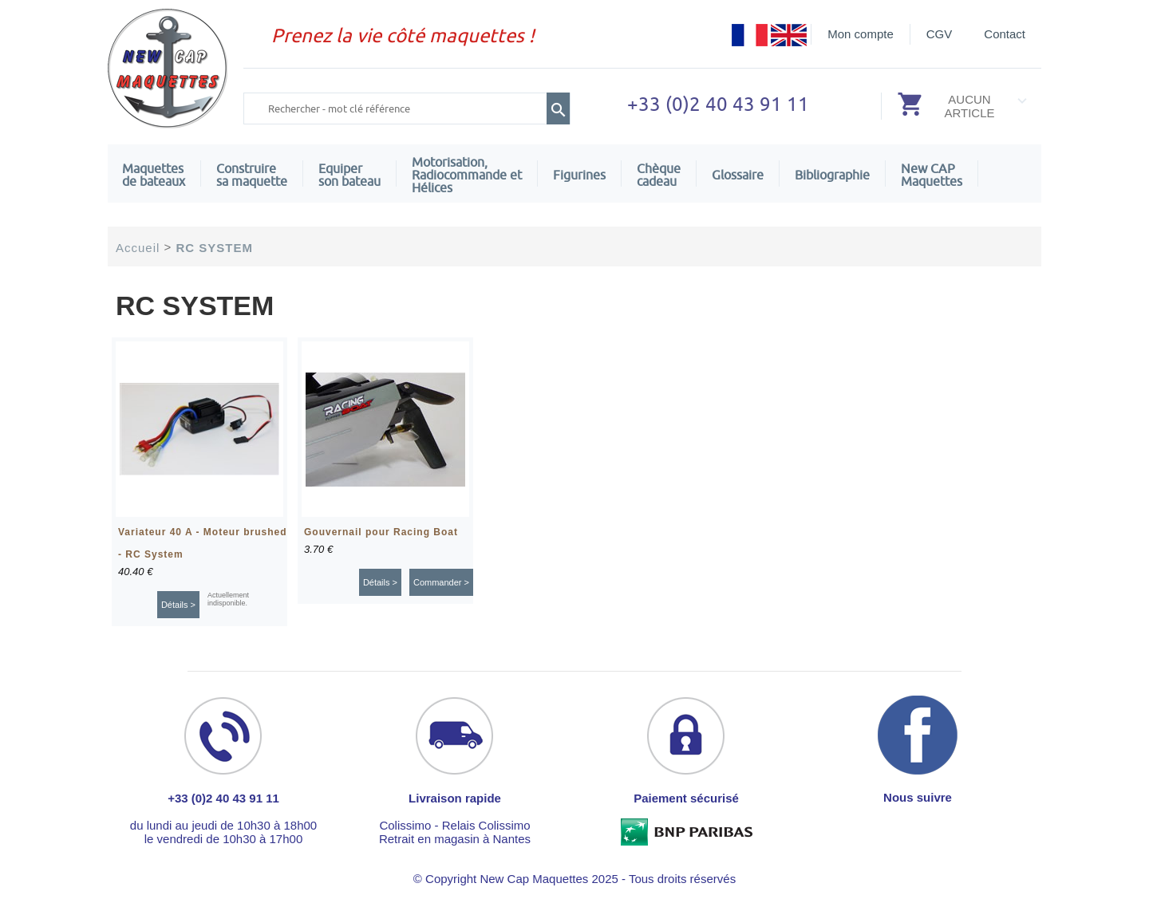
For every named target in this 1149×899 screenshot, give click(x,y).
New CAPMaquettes (931, 174)
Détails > (178, 604)
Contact (1004, 34)
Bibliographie (832, 175)
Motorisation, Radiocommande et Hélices (467, 175)
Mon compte (860, 34)
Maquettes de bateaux (153, 174)
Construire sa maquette (251, 174)
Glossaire (738, 175)
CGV (939, 34)
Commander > (441, 582)
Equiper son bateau (349, 174)
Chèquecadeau (659, 174)
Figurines (579, 175)
